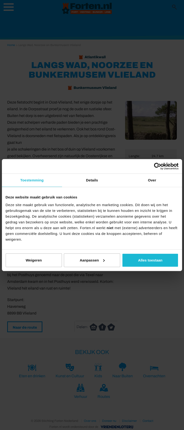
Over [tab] (152, 180)
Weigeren (34, 260)
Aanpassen (92, 260)
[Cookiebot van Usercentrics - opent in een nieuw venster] (157, 166)
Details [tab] (92, 180)
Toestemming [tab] (32, 180)
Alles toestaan (150, 260)
